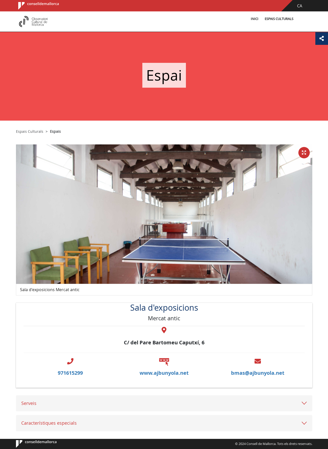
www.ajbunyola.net (164, 372)
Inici (254, 19)
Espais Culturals (279, 19)
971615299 (70, 372)
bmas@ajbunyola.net (257, 372)
